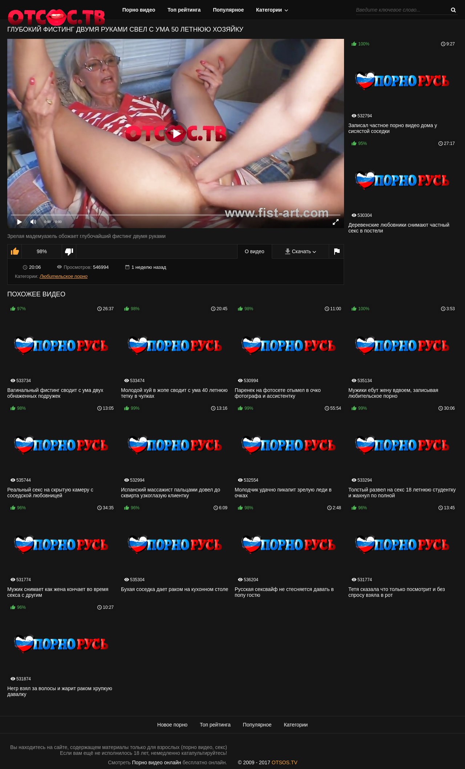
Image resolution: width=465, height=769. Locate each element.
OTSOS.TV (285, 762)
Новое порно (172, 725)
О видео (254, 251)
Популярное (228, 10)
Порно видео (138, 10)
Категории (269, 10)
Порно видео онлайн (156, 762)
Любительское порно (64, 276)
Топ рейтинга (184, 10)
